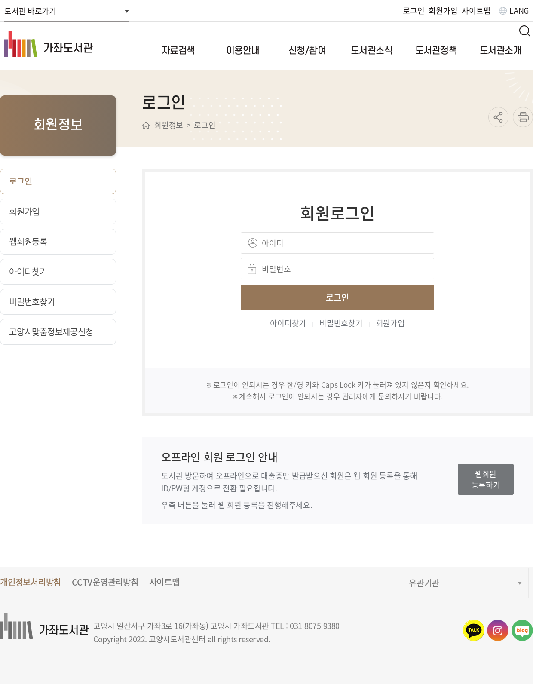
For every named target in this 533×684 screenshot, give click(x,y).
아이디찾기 (288, 322)
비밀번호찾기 (341, 322)
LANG (519, 10)
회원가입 (443, 10)
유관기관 (424, 583)
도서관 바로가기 (30, 10)
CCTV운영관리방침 (105, 582)
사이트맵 (476, 10)
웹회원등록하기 (486, 479)
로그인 (413, 10)
